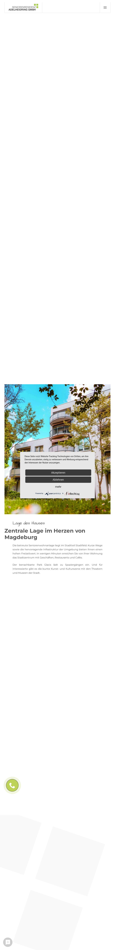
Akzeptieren (58, 472)
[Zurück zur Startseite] (23, 7)
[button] (105, 7)
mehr (58, 486)
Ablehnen (58, 479)
